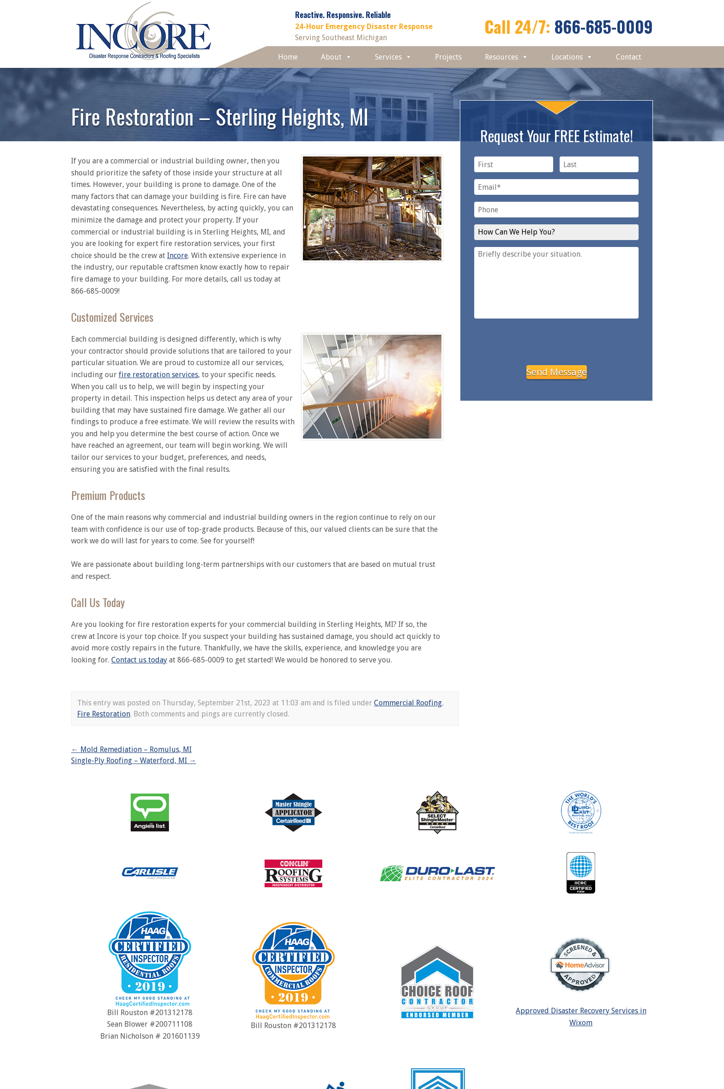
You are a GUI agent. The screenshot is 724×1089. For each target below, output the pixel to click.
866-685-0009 (604, 26)
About (336, 57)
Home (288, 57)
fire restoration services (158, 374)
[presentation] (556, 340)
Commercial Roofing (408, 702)
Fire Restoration (103, 714)
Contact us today (139, 660)
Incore (177, 255)
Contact (628, 57)
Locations (572, 57)
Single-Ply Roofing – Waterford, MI (133, 760)
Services (393, 57)
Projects (448, 57)
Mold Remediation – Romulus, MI (131, 749)
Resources (506, 57)
